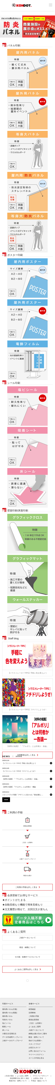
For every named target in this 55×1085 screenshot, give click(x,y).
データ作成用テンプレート (12, 1037)
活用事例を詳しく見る (26, 755)
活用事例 (32, 1013)
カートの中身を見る (36, 1058)
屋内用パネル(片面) (9, 1009)
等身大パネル (7, 1020)
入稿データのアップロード (12, 1040)
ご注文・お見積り (35, 1023)
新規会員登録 (34, 1020)
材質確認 (32, 1009)
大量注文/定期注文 (9, 1034)
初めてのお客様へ (35, 1040)
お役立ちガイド (35, 1047)
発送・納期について (27, 947)
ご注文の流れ (9, 1076)
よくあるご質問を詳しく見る (26, 969)
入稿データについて (27, 938)
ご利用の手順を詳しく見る (26, 887)
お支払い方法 (38, 1078)
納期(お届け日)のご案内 (38, 1034)
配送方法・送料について (18, 1081)
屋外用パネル (7, 1016)
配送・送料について (36, 1037)
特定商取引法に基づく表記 (19, 1078)
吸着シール (6, 1027)
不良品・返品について (39, 1081)
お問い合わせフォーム (37, 1051)
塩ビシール (6, 1023)
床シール (5, 1030)
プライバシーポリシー (41, 1076)
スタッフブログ (35, 1044)
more (6, 799)
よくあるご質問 (35, 1027)
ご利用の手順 (34, 1016)
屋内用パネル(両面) (9, 1013)
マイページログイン (36, 1054)
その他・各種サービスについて (27, 957)
